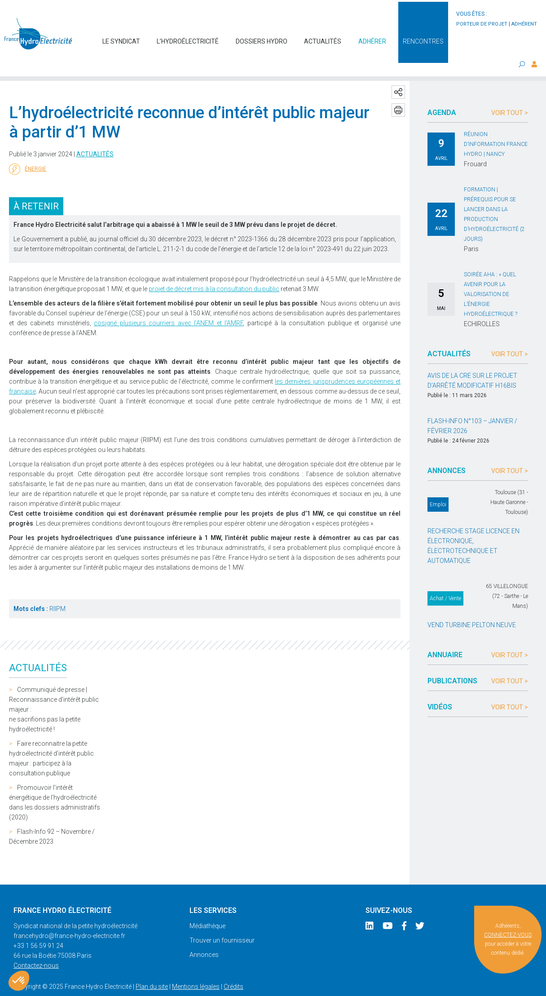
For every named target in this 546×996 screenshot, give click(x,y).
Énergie (27, 151)
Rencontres (423, 36)
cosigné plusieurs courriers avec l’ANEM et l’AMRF (168, 305)
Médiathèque (207, 908)
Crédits (233, 968)
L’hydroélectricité (188, 36)
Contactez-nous (36, 947)
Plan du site (152, 968)
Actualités (322, 36)
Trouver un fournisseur (222, 922)
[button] (19, 981)
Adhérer (372, 36)
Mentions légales (196, 968)
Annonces (204, 936)
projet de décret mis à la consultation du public (214, 270)
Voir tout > (509, 94)
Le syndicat (121, 36)
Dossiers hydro (261, 36)
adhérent (524, 24)
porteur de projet (481, 24)
